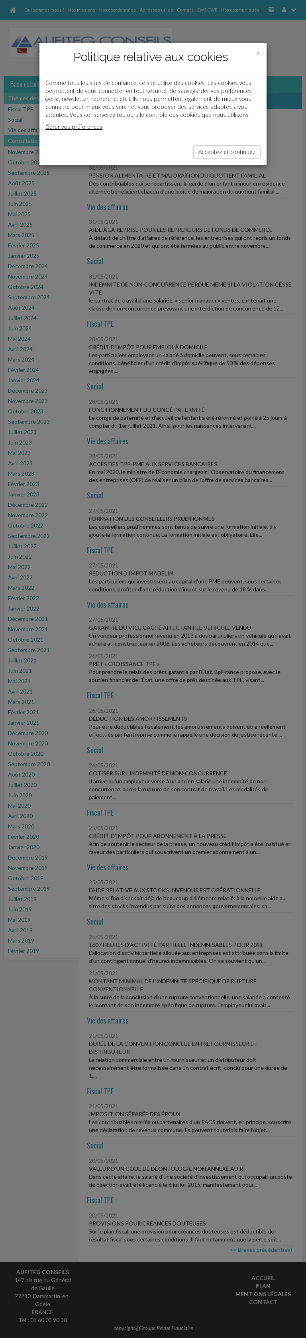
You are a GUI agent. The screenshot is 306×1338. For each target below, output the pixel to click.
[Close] (258, 53)
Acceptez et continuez (226, 152)
